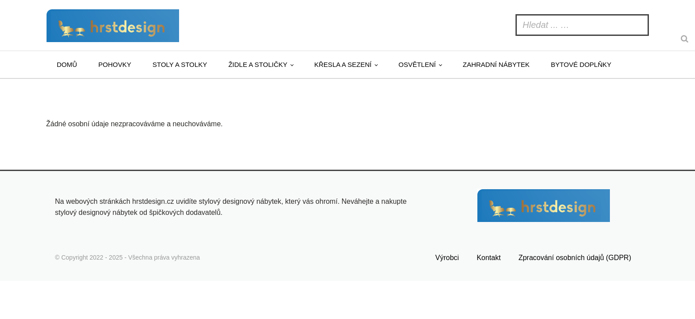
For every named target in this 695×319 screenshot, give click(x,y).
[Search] (686, 39)
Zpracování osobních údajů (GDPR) (575, 257)
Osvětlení (417, 64)
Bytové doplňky (581, 64)
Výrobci (447, 257)
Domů (67, 64)
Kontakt (488, 257)
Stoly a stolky (179, 64)
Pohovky (114, 64)
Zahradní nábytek (496, 64)
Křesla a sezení (342, 64)
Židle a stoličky (257, 64)
